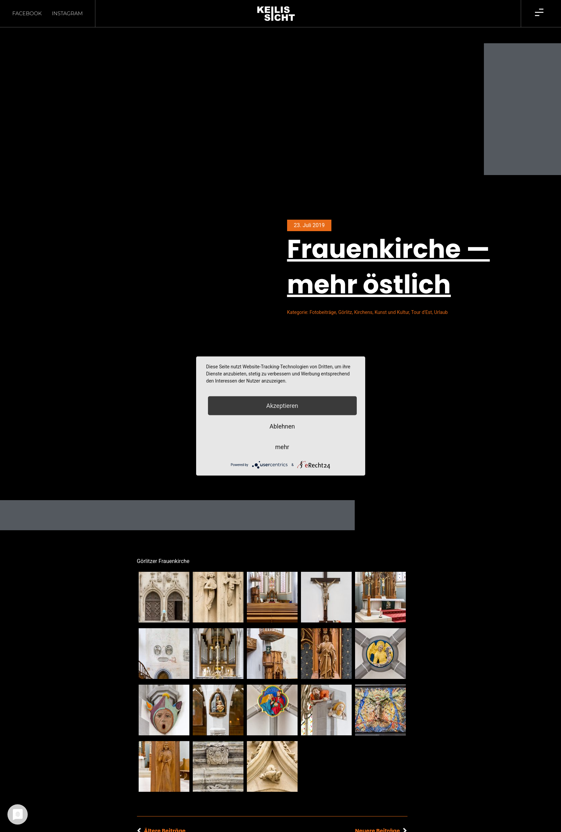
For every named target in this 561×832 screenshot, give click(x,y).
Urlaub (441, 300)
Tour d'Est (421, 300)
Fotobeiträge (322, 300)
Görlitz (345, 300)
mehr (282, 446)
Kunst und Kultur (392, 300)
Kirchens (363, 300)
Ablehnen (282, 426)
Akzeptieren (282, 405)
